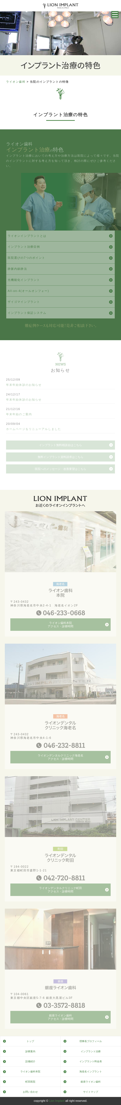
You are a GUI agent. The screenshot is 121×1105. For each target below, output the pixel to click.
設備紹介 (30, 1061)
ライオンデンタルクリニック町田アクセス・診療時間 (60, 899)
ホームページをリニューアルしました (33, 438)
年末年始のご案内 (19, 423)
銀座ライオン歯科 (91, 1081)
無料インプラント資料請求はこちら (60, 475)
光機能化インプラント (24, 289)
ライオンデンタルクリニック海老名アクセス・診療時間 (60, 766)
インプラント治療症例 (24, 256)
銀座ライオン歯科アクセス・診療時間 (60, 1026)
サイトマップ (90, 1091)
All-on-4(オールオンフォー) (28, 300)
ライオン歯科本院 (30, 1071)
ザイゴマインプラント (24, 311)
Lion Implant (57, 1100)
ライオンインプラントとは (27, 245)
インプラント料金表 (90, 1061)
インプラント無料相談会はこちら (60, 463)
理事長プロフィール (90, 1041)
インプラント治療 (91, 1051)
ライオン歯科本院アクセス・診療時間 (60, 634)
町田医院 (30, 1081)
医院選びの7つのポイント (26, 267)
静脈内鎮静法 (17, 278)
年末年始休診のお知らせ (24, 394)
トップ (30, 1041)
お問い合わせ (30, 1091)
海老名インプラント (90, 1071)
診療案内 (30, 1051)
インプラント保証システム (27, 322)
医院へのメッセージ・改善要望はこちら (60, 487)
